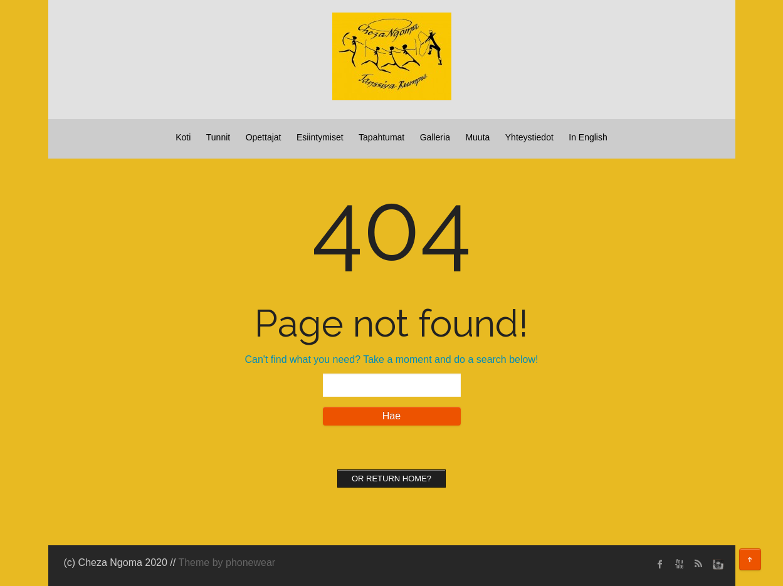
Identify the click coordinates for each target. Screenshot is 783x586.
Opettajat (263, 137)
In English (588, 137)
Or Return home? (391, 478)
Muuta (477, 137)
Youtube (679, 564)
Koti (183, 137)
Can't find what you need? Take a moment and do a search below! (392, 359)
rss (697, 564)
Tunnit (218, 137)
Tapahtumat (381, 137)
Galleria (435, 137)
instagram (716, 564)
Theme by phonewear (226, 562)
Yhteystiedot (529, 137)
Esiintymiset (320, 137)
